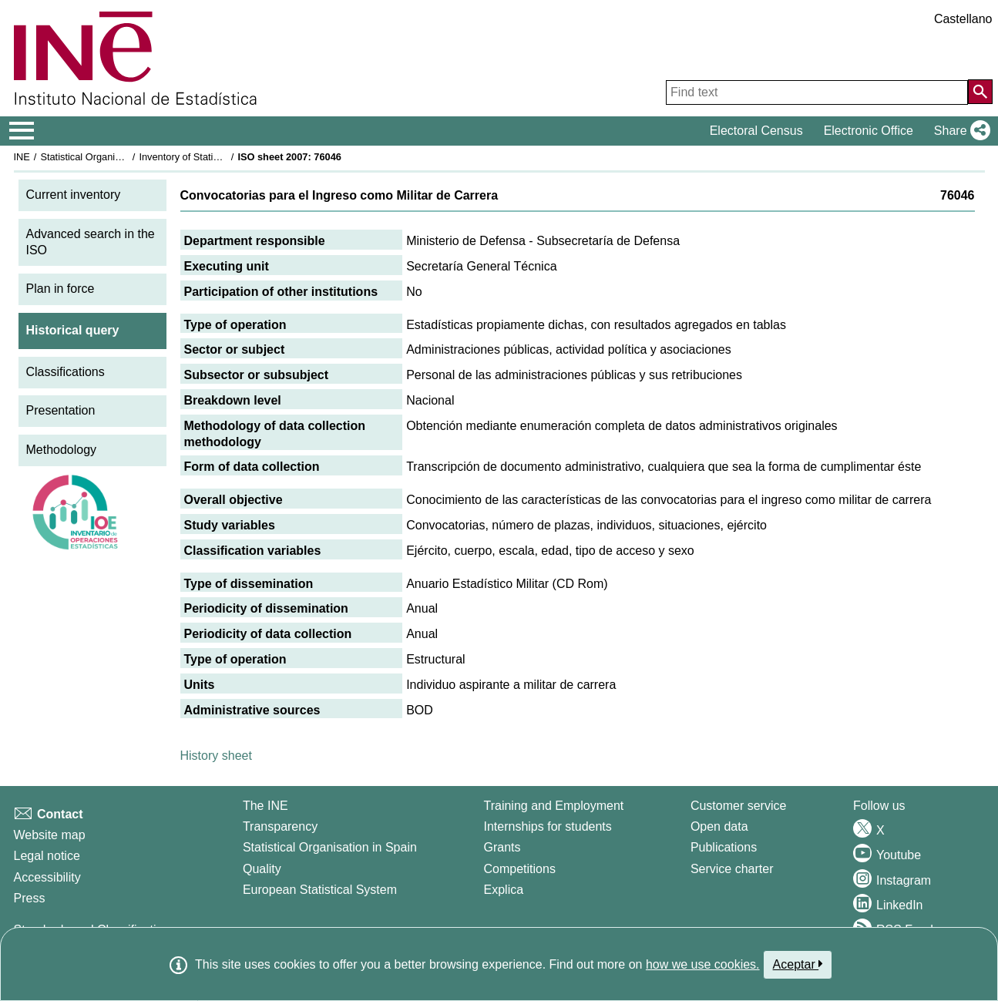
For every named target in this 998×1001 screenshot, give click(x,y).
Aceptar (798, 964)
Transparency (280, 826)
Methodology (61, 449)
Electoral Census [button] (756, 130)
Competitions (520, 868)
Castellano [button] (963, 18)
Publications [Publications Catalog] (724, 847)
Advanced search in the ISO (90, 242)
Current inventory (73, 194)
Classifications (65, 371)
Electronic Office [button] (868, 130)
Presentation (61, 410)
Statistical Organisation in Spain (110, 157)
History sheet (216, 755)
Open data (719, 826)
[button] (959, 131)
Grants (502, 847)
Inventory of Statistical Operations (212, 157)
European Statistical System (320, 889)
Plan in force (60, 288)
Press (29, 898)
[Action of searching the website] (980, 91)
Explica (504, 889)
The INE (265, 805)
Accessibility (47, 877)
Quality (262, 868)
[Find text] (817, 92)
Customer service (738, 805)
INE (22, 157)
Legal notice (47, 855)
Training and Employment (554, 805)
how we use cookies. (703, 964)
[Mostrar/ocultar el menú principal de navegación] (22, 131)
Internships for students (548, 826)
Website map (50, 834)
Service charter (732, 868)
